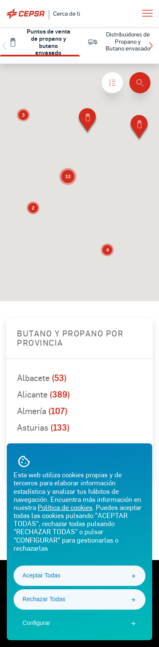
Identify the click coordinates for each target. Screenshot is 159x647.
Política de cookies (65, 507)
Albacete (42, 378)
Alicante (43, 394)
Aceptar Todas (41, 575)
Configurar (36, 622)
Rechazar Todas (43, 599)
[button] (153, 45)
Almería (42, 411)
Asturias (43, 427)
